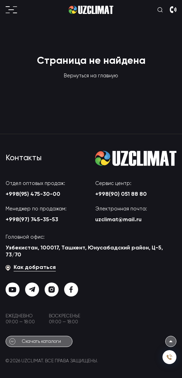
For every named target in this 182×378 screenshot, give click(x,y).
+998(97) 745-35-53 (32, 220)
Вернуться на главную (91, 76)
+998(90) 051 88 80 (121, 194)
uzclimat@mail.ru (118, 220)
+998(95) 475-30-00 (33, 194)
